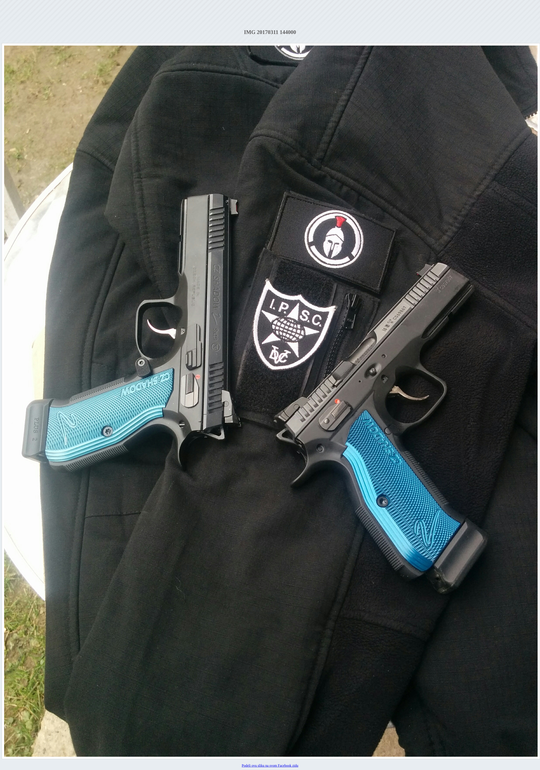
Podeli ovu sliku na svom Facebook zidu (270, 765)
